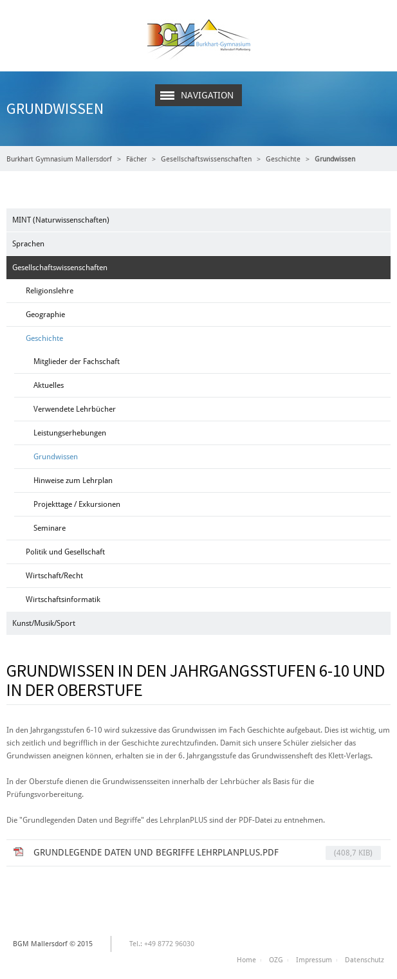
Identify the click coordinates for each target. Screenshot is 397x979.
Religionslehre (49, 290)
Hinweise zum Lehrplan (73, 480)
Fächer (136, 159)
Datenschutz (364, 960)
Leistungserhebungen (69, 432)
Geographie (45, 314)
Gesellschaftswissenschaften (206, 159)
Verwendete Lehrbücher (74, 409)
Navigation (207, 95)
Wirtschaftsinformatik (63, 599)
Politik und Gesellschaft (65, 551)
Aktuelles (48, 385)
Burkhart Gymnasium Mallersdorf (59, 159)
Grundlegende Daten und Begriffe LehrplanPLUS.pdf (207, 853)
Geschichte (283, 159)
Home (246, 960)
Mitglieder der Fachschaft (76, 361)
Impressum (314, 960)
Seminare (49, 528)
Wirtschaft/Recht (54, 575)
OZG (276, 960)
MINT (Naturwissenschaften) (60, 219)
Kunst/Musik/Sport (43, 623)
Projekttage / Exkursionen (76, 504)
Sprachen (28, 243)
